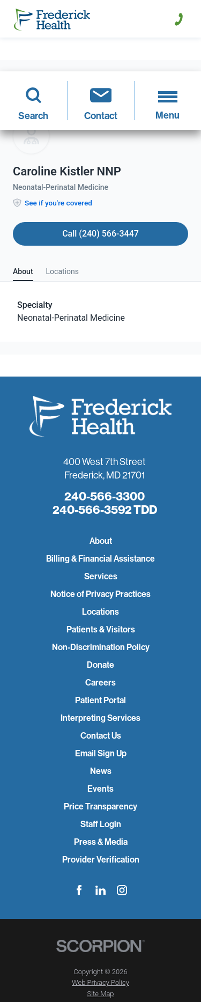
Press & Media (101, 842)
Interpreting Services (100, 718)
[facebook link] (79, 890)
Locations (100, 612)
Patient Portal (100, 700)
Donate (100, 665)
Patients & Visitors (100, 629)
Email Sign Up (100, 753)
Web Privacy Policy (100, 982)
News (100, 771)
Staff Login (100, 824)
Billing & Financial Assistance (100, 559)
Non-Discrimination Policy (101, 647)
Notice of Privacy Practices (100, 594)
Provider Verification (100, 859)
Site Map (100, 994)
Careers (100, 682)
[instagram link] (122, 890)
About (101, 541)
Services (100, 576)
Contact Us (100, 736)
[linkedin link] (100, 890)
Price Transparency (100, 806)
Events (100, 789)
